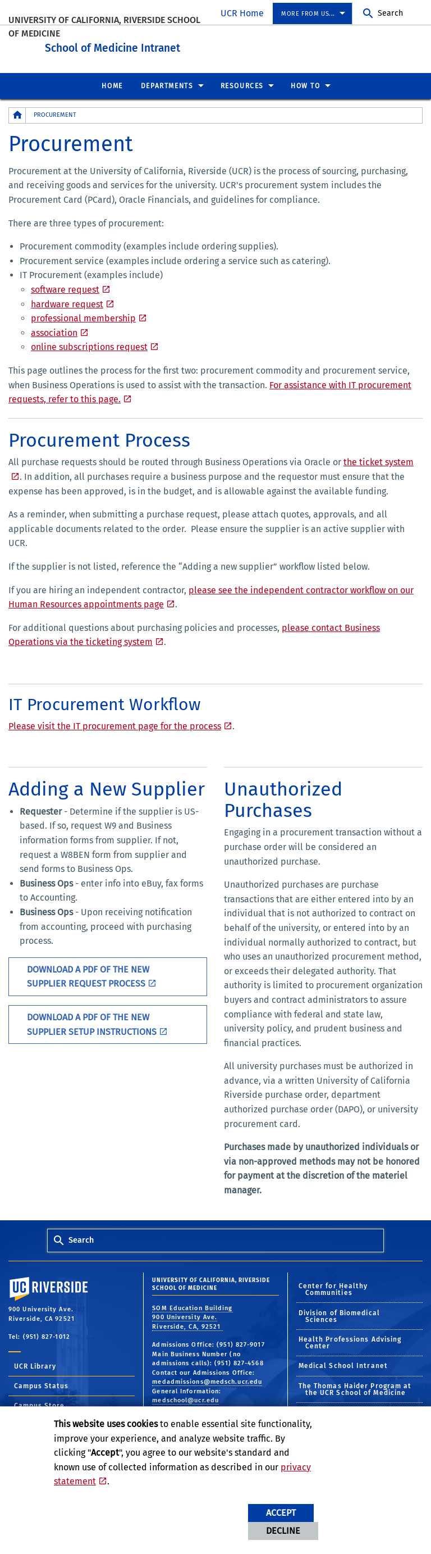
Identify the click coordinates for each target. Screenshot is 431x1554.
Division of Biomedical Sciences (339, 1313)
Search (390, 13)
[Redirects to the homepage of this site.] (17, 112)
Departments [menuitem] (167, 83)
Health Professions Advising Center (350, 1340)
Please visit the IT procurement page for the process (114, 723)
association (54, 330)
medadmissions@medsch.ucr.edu (207, 1379)
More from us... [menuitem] (308, 13)
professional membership (83, 315)
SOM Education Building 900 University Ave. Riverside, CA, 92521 (192, 1315)
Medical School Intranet (343, 1363)
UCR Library (35, 1363)
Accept (281, 1512)
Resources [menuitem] (242, 83)
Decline (283, 1530)
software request (65, 286)
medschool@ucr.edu (185, 1397)
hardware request (67, 301)
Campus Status (41, 1383)
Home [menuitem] (112, 83)
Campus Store (39, 1403)
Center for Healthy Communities (333, 1286)
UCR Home (242, 13)
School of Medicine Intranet (185, 44)
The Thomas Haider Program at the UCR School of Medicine (355, 1386)
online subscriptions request (89, 344)
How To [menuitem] (305, 83)
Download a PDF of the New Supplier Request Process (88, 974)
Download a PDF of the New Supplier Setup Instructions (92, 1021)
